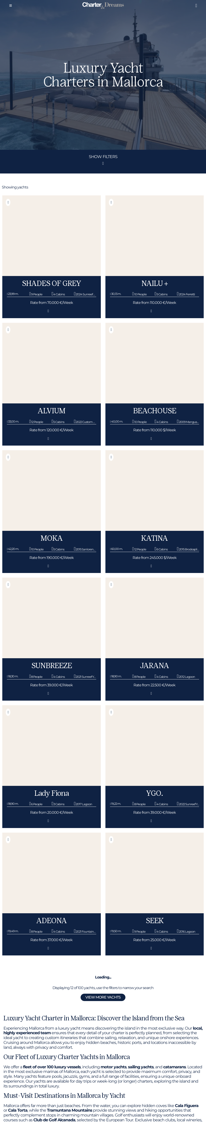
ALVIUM (51, 410)
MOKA (52, 538)
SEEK (154, 920)
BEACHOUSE (154, 410)
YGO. (154, 793)
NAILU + (154, 283)
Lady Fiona (51, 793)
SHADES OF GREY (51, 283)
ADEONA (51, 920)
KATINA (154, 538)
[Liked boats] (196, 5)
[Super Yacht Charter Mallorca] (103, 6)
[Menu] (10, 5)
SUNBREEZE (51, 665)
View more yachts (103, 997)
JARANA (154, 665)
